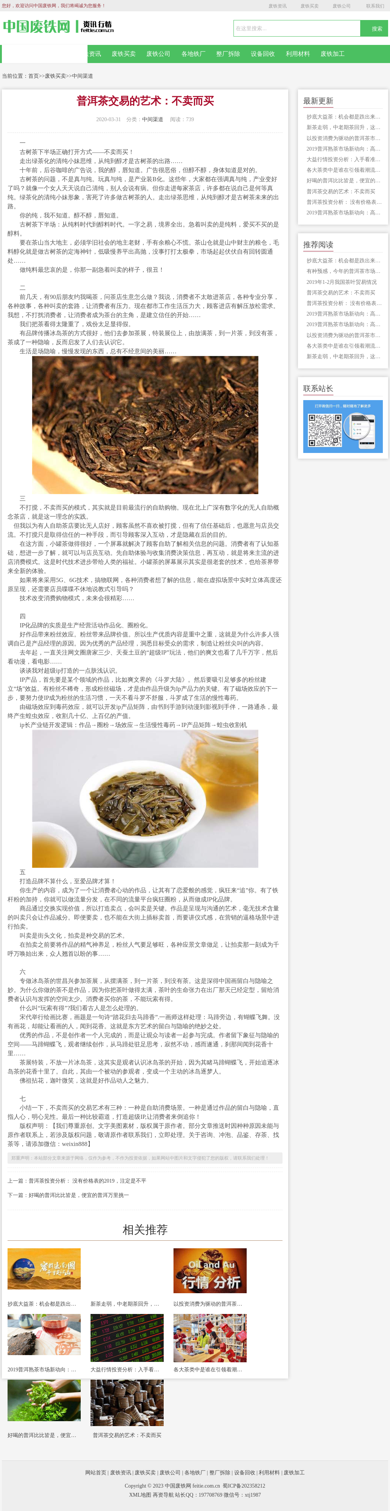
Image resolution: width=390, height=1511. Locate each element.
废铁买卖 (310, 6)
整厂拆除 (228, 54)
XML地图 (140, 1495)
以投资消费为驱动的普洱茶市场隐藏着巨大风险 (210, 1304)
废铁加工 (333, 54)
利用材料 (298, 54)
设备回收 (263, 54)
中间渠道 (82, 76)
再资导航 (163, 1495)
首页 (33, 76)
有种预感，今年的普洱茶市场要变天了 (345, 271)
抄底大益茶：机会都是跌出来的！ (44, 1304)
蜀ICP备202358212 (244, 1486)
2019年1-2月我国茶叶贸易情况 (342, 282)
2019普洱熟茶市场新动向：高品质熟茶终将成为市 (44, 1369)
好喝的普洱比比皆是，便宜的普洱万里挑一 (79, 1195)
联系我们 (375, 6)
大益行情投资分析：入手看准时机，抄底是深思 (127, 1369)
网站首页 (45, 54)
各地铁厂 (193, 54)
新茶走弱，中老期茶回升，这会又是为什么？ (127, 1304)
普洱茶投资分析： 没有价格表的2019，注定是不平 (87, 1181)
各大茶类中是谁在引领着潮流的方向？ (210, 1369)
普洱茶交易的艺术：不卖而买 (127, 1435)
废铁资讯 (278, 6)
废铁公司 (342, 6)
